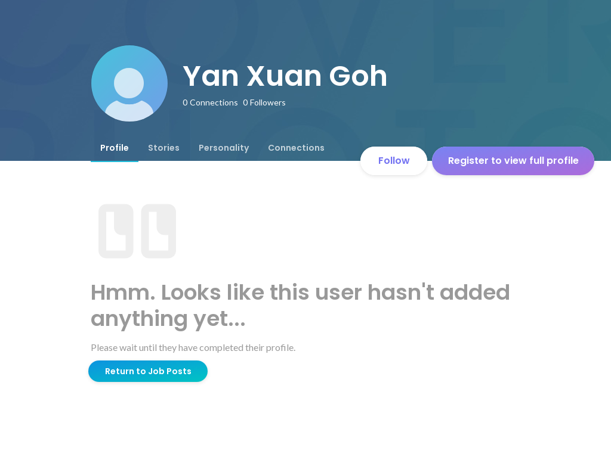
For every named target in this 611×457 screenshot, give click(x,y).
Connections (296, 148)
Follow (394, 160)
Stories (164, 148)
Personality (224, 148)
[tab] (114, 147)
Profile (114, 148)
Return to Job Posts (148, 371)
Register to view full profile (513, 160)
